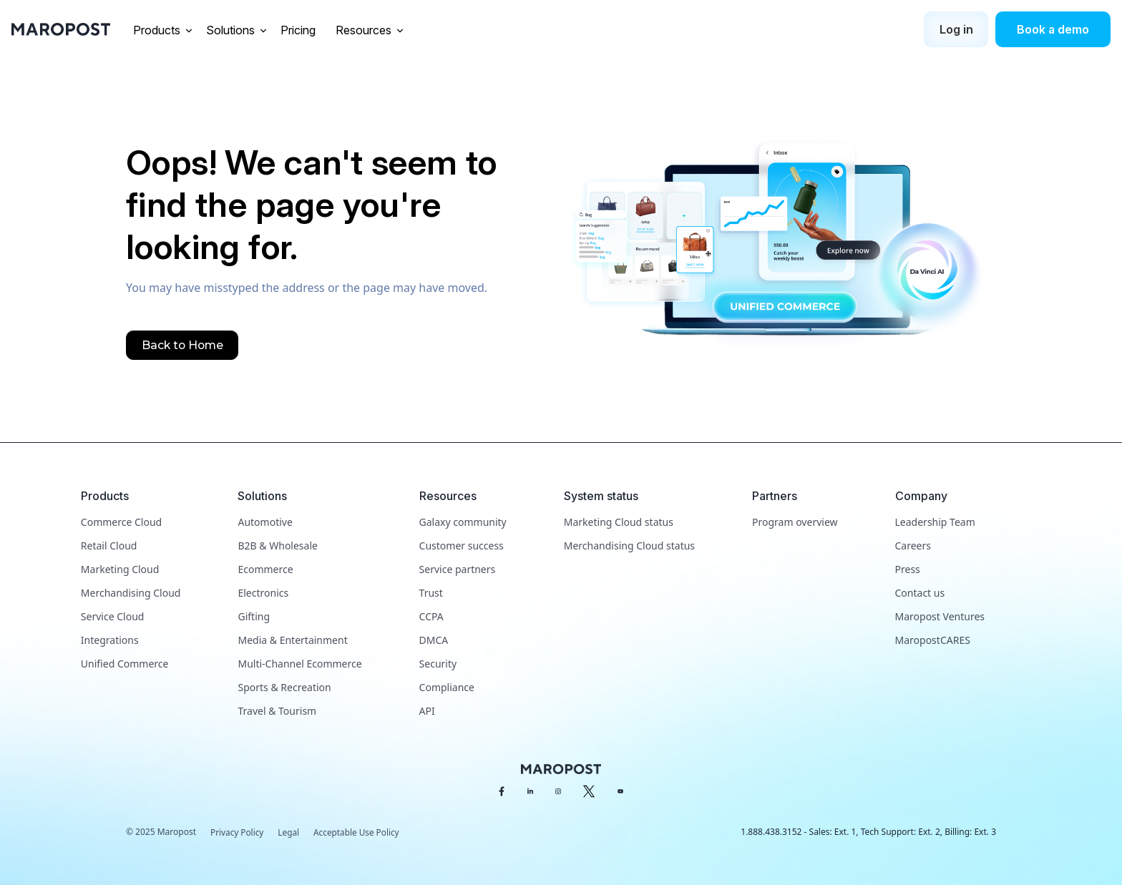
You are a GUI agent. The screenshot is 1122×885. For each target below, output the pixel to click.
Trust (431, 593)
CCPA (431, 616)
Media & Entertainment (292, 640)
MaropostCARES (932, 640)
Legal (290, 832)
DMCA (434, 640)
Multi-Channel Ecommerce (299, 663)
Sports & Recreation (284, 687)
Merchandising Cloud (131, 593)
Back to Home (183, 345)
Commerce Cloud (121, 522)
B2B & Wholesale (277, 545)
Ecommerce (265, 569)
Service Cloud (113, 616)
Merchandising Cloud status (629, 545)
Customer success (461, 545)
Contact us (920, 593)
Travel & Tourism (277, 711)
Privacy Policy (237, 832)
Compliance (446, 687)
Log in (956, 29)
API (427, 711)
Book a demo (1053, 29)
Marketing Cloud (120, 569)
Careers (913, 545)
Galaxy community (463, 522)
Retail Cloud (109, 545)
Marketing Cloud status (618, 522)
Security (438, 663)
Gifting (254, 616)
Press (907, 569)
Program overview (794, 522)
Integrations (110, 640)
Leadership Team (935, 522)
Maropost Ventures (940, 616)
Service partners (457, 569)
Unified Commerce (125, 663)
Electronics (263, 593)
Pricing (299, 30)
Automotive (265, 522)
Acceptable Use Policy (358, 832)
